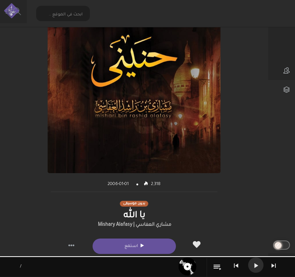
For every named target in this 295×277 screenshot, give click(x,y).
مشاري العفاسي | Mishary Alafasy (134, 225)
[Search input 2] (63, 14)
